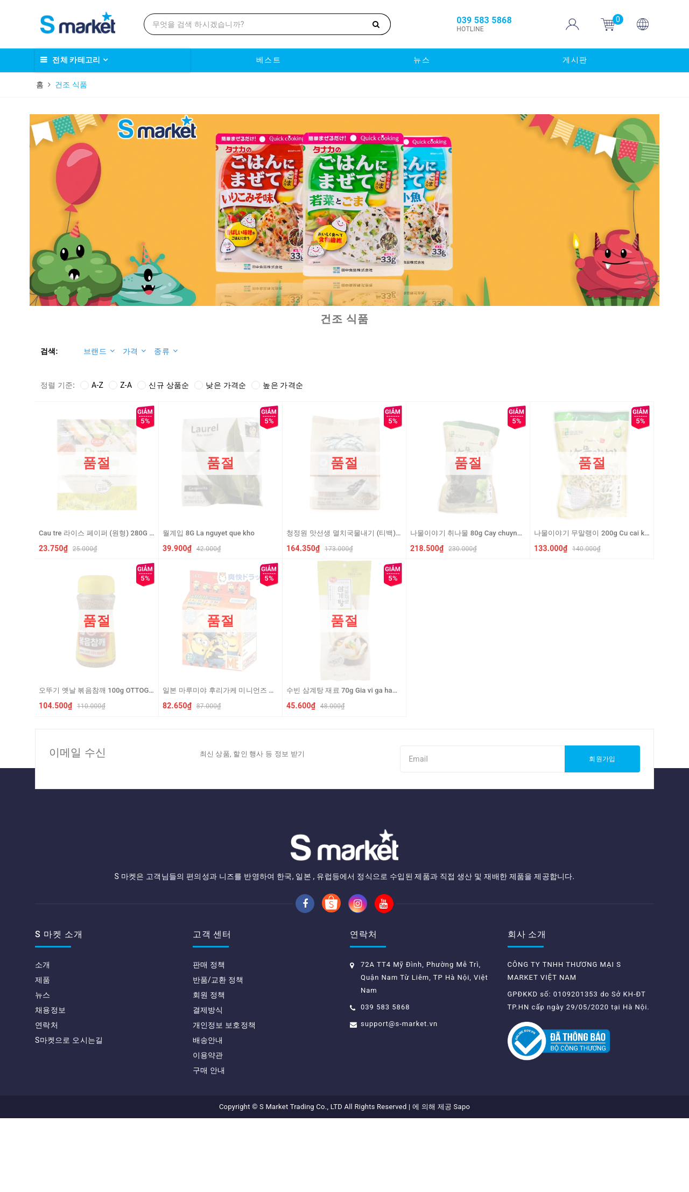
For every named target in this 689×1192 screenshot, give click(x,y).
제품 (43, 1053)
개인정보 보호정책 (224, 1099)
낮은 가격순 (220, 385)
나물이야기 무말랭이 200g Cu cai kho (593, 533)
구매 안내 (209, 1144)
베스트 (269, 59)
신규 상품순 (163, 385)
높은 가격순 (277, 385)
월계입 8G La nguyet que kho (209, 533)
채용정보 (50, 1083)
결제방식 (208, 1083)
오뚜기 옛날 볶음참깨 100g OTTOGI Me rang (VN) (117, 690)
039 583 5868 (385, 1081)
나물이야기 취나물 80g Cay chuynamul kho (478, 533)
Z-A (120, 385)
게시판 (575, 59)
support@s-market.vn (399, 1097)
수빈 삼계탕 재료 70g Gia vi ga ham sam (350, 690)
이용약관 (208, 1129)
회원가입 (602, 759)
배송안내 (208, 1114)
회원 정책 (209, 1068)
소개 (43, 1038)
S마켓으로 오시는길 (69, 1114)
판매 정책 (209, 1038)
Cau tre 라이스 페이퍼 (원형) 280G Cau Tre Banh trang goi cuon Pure (147, 533)
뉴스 (421, 59)
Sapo (462, 1180)
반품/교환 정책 (218, 1053)
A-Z (91, 385)
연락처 (46, 1099)
